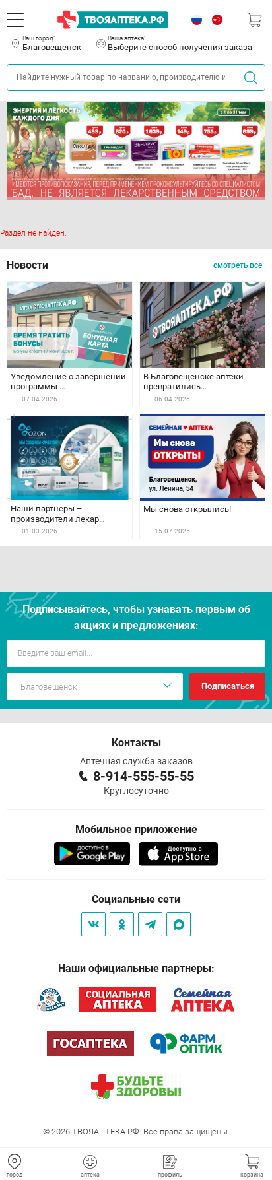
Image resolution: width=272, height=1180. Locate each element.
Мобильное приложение (136, 829)
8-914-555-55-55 (143, 776)
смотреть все (237, 265)
